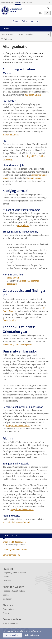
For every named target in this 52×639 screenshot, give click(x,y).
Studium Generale (34, 178)
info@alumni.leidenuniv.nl (18, 425)
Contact (6, 576)
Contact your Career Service (15, 549)
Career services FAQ (11, 555)
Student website (7, 34)
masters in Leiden (33, 95)
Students (18, 2)
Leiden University (7, 2)
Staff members (27, 2)
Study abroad (13, 278)
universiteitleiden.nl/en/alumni (16, 522)
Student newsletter (11, 623)
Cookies (6, 595)
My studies (20, 34)
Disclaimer (7, 599)
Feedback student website (14, 591)
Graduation (31, 34)
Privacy (6, 613)
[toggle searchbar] (48, 8)
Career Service (9, 320)
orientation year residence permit (17, 344)
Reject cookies (33, 635)
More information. (34, 631)
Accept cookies (12, 635)
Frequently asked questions (14, 572)
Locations (7, 580)
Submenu (8, 39)
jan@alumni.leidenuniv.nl (22, 509)
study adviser (23, 225)
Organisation (8, 609)
